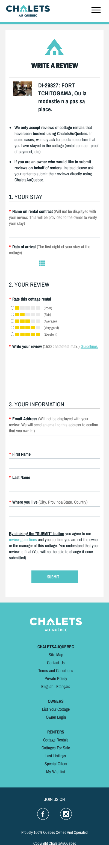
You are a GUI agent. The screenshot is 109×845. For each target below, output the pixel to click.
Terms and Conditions (55, 670)
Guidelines (89, 346)
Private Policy (56, 678)
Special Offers (56, 764)
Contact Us (56, 663)
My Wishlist (55, 772)
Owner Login (56, 717)
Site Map (56, 655)
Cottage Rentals (56, 740)
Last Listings (55, 756)
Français (63, 686)
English (47, 686)
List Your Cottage (56, 709)
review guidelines (23, 539)
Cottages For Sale (56, 748)
